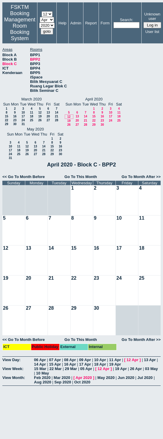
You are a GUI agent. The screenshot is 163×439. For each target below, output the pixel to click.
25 (31, 120)
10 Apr (100, 360)
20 (48, 116)
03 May (151, 368)
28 (56, 120)
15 (6, 116)
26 (40, 120)
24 (23, 120)
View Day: (11, 360)
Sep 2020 (62, 382)
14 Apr (40, 364)
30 (14, 124)
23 (14, 120)
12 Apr (132, 360)
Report (91, 23)
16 (14, 116)
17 (23, 116)
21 (56, 116)
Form (105, 23)
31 (23, 124)
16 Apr (70, 364)
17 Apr (85, 364)
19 (40, 116)
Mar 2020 (62, 377)
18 (31, 116)
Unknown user (152, 16)
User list (152, 31)
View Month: (13, 377)
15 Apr (55, 364)
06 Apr (40, 360)
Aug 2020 (42, 382)
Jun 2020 (126, 377)
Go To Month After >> (141, 176)
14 (56, 112)
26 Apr (136, 368)
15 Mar (40, 368)
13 (48, 112)
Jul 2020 (145, 377)
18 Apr (100, 364)
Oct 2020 (82, 382)
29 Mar (71, 368)
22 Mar (55, 368)
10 (23, 112)
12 (40, 112)
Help (62, 23)
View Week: (12, 368)
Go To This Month (80, 176)
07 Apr (55, 360)
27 (48, 120)
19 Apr (115, 364)
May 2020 (106, 377)
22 (6, 120)
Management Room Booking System (19, 29)
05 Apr (86, 368)
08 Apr (70, 360)
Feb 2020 (42, 377)
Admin (75, 23)
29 (6, 124)
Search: (126, 20)
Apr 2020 (84, 377)
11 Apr (115, 360)
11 (31, 112)
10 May (42, 373)
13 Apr (150, 360)
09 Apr (85, 360)
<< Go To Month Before (23, 176)
